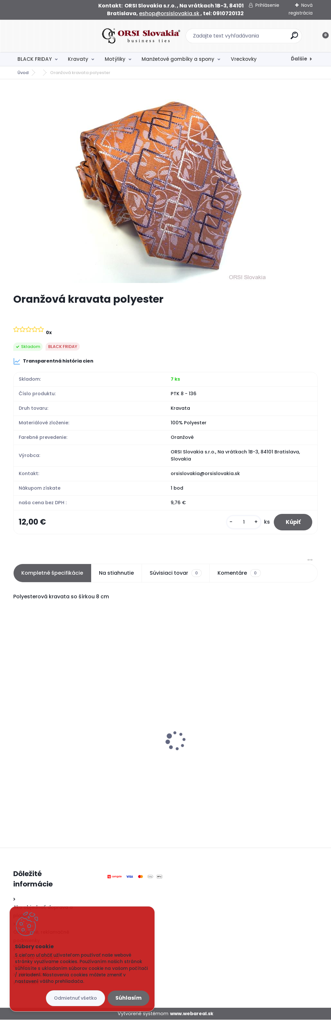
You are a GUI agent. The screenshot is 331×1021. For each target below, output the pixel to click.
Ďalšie (299, 58)
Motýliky (115, 59)
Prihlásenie (267, 5)
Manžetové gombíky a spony (178, 59)
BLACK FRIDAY (34, 59)
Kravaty (78, 59)
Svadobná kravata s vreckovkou (58, 730)
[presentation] (18, 732)
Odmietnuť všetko (75, 998)
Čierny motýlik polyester (150, 718)
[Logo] (52, 36)
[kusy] (241, 523)
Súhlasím (128, 998)
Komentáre (239, 574)
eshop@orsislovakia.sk (169, 13)
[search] (250, 38)
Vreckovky (244, 59)
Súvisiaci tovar (176, 574)
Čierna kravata (243, 736)
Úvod (22, 73)
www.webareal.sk (191, 1015)
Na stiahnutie (116, 574)
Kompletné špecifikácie (52, 574)
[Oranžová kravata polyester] (165, 186)
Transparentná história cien (53, 361)
